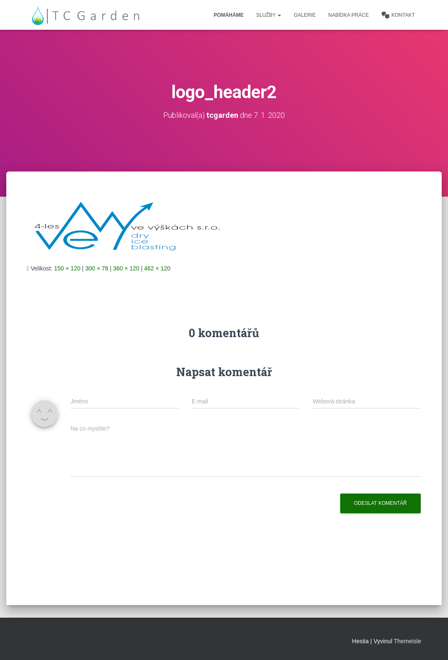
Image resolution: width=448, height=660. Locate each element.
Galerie (304, 15)
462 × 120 (157, 268)
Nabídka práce (348, 15)
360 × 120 (126, 268)
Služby (268, 15)
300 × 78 (96, 268)
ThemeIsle (407, 641)
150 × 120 (67, 268)
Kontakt (398, 15)
